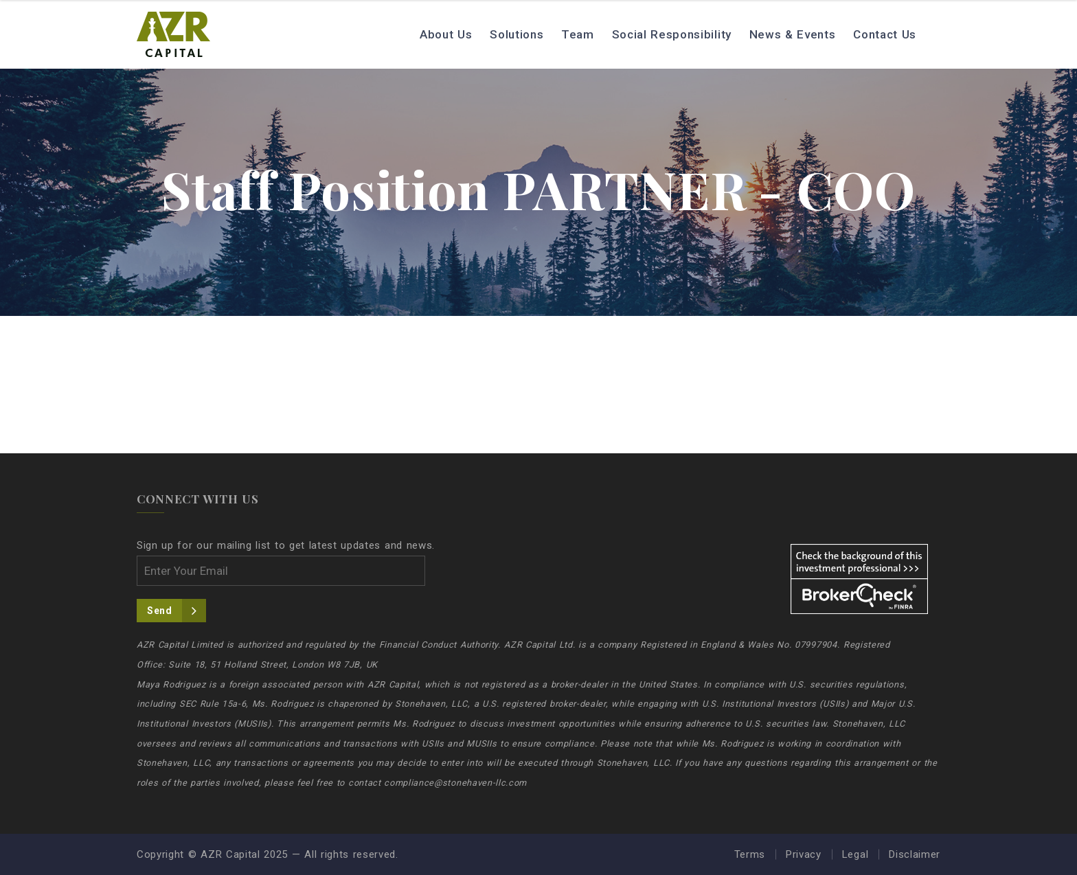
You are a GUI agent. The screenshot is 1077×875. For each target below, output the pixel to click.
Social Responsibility (672, 34)
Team (577, 34)
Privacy (803, 854)
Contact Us (884, 34)
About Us (446, 34)
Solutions (516, 34)
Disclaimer (914, 854)
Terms (749, 854)
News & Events (792, 34)
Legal (855, 854)
